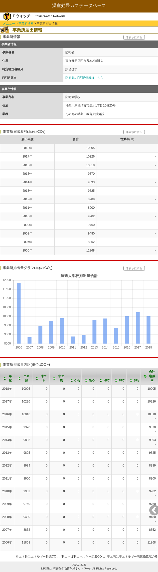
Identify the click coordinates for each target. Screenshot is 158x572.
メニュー (9, 23)
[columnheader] (7, 376)
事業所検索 (25, 23)
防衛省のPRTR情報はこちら (84, 78)
